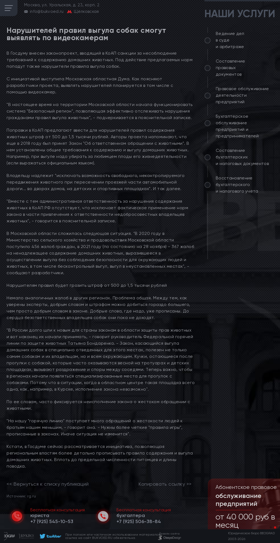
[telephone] (51, 521)
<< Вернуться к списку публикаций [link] (48, 484)
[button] (271, 527)
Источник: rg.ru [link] (21, 496)
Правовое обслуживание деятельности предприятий (242, 95)
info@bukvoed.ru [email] (47, 11)
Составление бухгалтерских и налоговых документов (242, 157)
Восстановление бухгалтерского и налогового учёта (237, 184)
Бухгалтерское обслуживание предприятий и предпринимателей (237, 126)
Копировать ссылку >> (165, 484)
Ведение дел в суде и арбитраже (230, 40)
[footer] (49, 536)
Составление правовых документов (230, 67)
